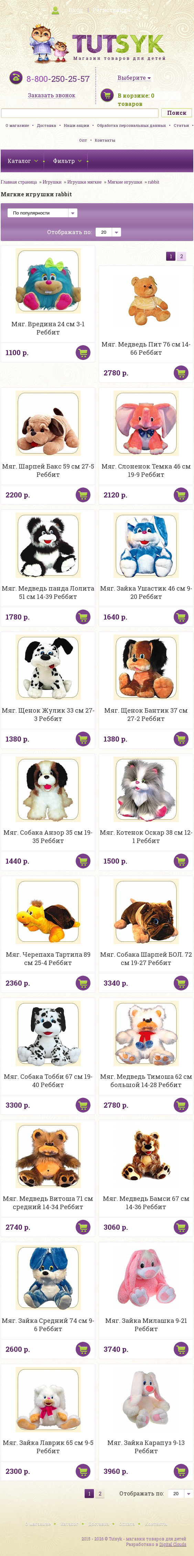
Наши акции (76, 125)
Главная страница (19, 182)
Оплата (127, 1523)
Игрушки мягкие (84, 182)
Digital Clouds (172, 1544)
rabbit (153, 182)
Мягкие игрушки (124, 182)
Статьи (181, 125)
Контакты (105, 140)
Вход (76, 9)
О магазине (17, 125)
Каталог (69, 1523)
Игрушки (52, 182)
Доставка (46, 125)
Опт (83, 140)
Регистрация (111, 9)
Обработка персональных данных (131, 125)
